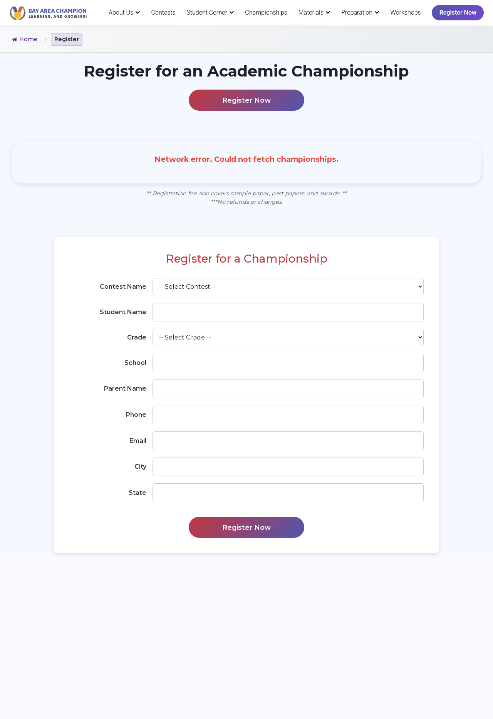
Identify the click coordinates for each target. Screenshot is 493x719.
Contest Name (123, 286)
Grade (136, 337)
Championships (266, 12)
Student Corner (210, 12)
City (140, 466)
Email (137, 440)
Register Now (457, 12)
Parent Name (125, 388)
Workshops (406, 12)
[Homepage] (48, 12)
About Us (124, 12)
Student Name (123, 312)
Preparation (360, 12)
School (135, 362)
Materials (314, 12)
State (137, 492)
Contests (163, 12)
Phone (136, 414)
